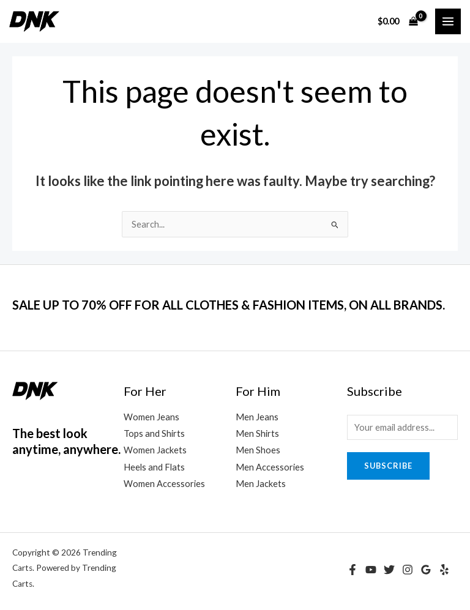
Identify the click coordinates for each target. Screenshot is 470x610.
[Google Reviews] (425, 569)
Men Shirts (257, 433)
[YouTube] (370, 569)
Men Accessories (270, 467)
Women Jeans (151, 417)
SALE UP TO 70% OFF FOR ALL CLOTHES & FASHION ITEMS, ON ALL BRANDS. (228, 304)
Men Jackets (261, 483)
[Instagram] (407, 569)
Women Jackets (155, 450)
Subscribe (388, 466)
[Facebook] (352, 569)
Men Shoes (258, 450)
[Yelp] (444, 569)
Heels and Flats (154, 467)
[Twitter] (389, 569)
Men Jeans (257, 417)
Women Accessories (164, 483)
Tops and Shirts (154, 433)
